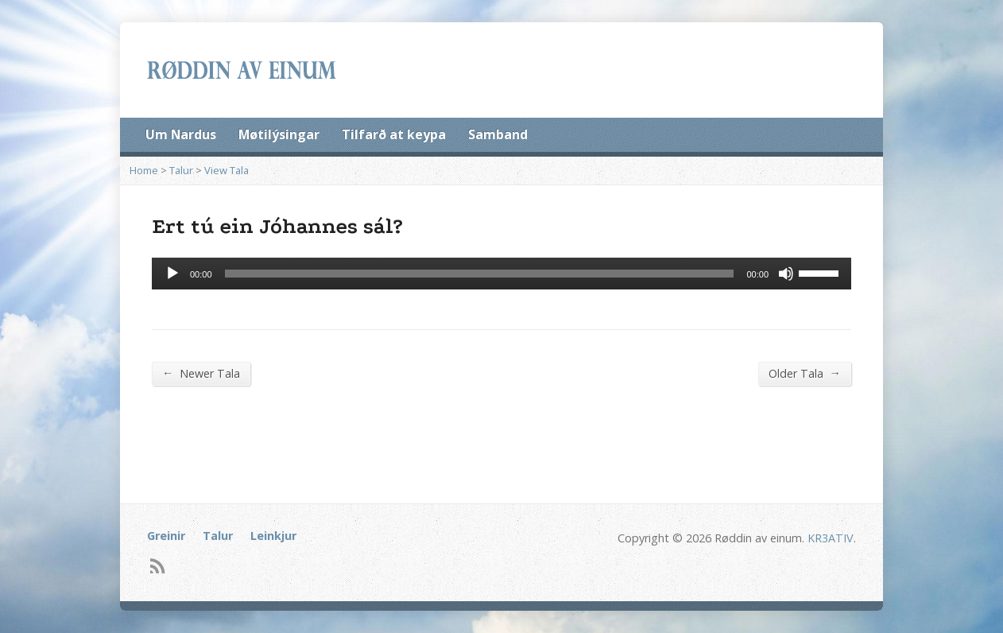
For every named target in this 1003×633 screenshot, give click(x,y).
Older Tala (805, 373)
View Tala (226, 170)
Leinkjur (273, 535)
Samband (498, 134)
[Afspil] (172, 274)
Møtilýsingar (278, 134)
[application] (501, 273)
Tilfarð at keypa (394, 134)
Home (144, 170)
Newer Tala (201, 373)
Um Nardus (180, 134)
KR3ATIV (830, 538)
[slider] (479, 274)
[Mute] (786, 274)
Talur (181, 170)
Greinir (166, 535)
